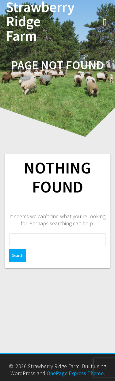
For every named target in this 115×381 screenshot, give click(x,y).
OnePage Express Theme (75, 373)
